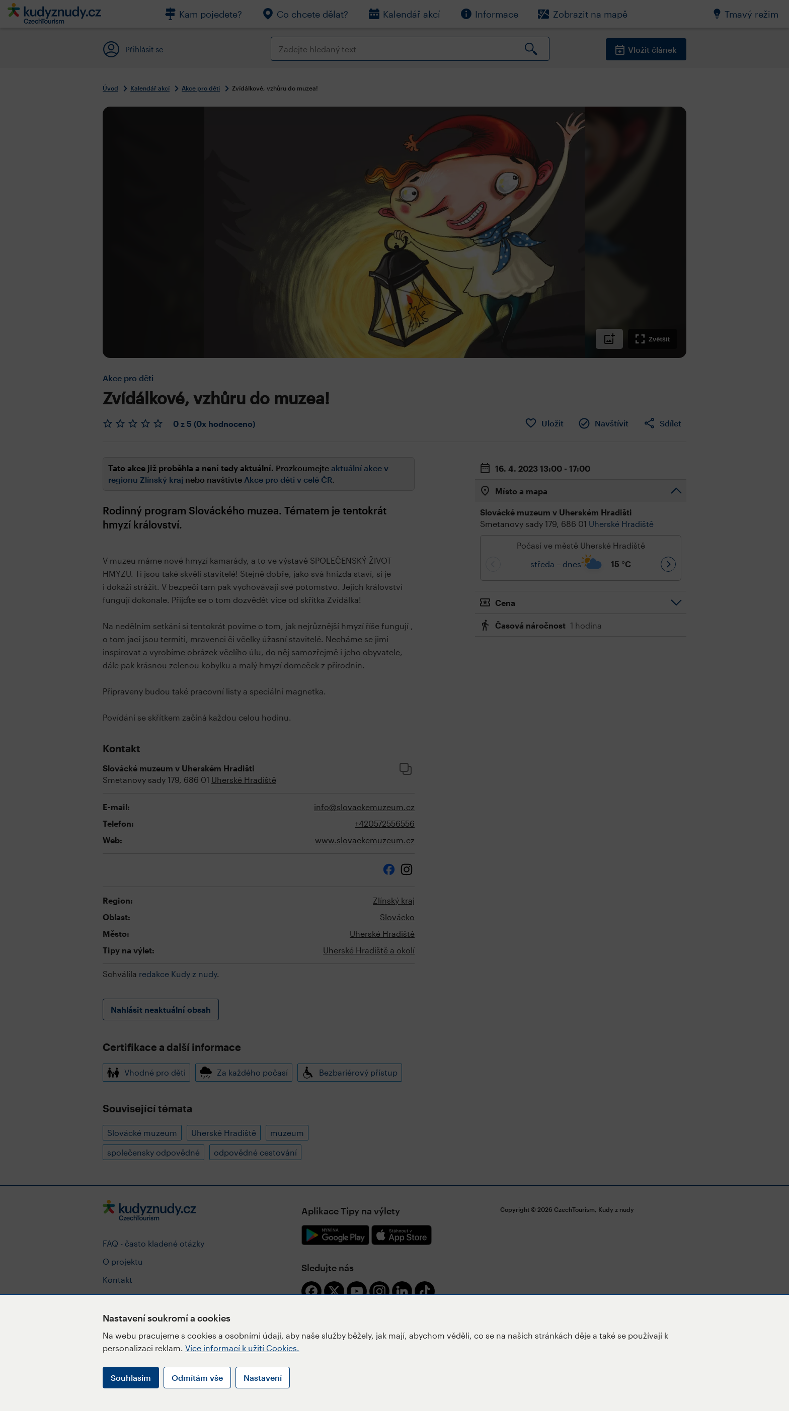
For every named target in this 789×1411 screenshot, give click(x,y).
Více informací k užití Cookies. (242, 1348)
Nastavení (263, 1377)
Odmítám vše (197, 1377)
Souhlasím (131, 1377)
